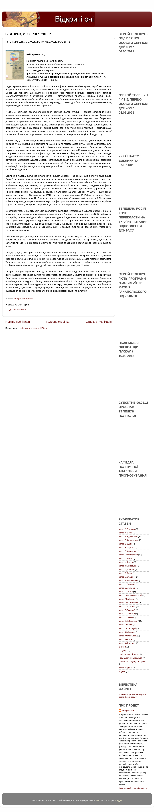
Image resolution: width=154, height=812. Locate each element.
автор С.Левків (126, 617)
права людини (125, 668)
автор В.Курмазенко (128, 540)
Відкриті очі (128, 710)
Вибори (122, 647)
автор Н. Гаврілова (128, 580)
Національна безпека (129, 654)
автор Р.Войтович (127, 599)
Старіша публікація (99, 321)
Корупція (123, 650)
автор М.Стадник (127, 577)
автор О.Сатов (126, 591)
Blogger (118, 800)
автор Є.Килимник (127, 551)
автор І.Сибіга (125, 558)
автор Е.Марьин (126, 547)
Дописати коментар (18, 309)
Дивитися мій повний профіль (133, 788)
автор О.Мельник (127, 588)
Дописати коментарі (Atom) (34, 328)
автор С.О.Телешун (128, 621)
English (122, 671)
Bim (97, 800)
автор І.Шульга (126, 562)
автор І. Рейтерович (23, 298)
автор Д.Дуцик (125, 544)
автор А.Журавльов (128, 536)
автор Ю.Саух (125, 639)
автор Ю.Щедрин (127, 643)
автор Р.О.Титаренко (128, 603)
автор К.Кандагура (127, 566)
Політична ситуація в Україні (132, 661)
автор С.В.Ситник (127, 606)
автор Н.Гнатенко (127, 584)
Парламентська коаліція (130, 658)
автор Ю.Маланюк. (128, 636)
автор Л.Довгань (126, 569)
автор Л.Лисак (125, 573)
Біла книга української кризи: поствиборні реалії (132, 695)
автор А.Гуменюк (127, 529)
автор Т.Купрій (125, 625)
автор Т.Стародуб (127, 628)
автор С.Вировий (127, 610)
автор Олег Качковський (130, 595)
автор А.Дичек (125, 533)
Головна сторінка (57, 321)
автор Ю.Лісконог (127, 632)
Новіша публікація (17, 321)
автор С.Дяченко (127, 613)
